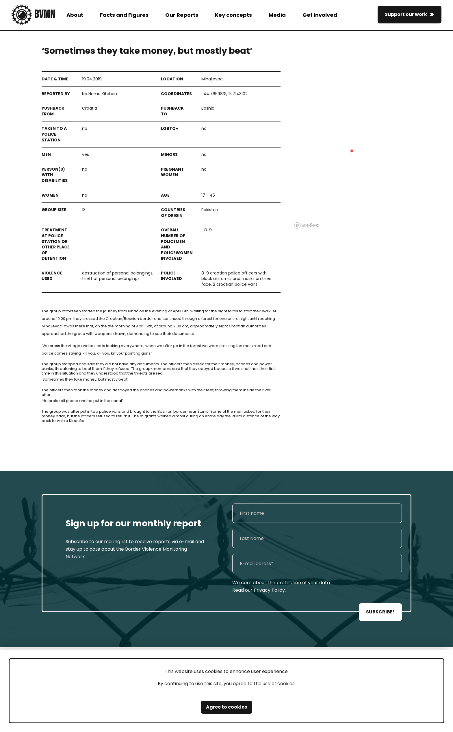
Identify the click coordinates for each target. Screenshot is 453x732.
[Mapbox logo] (306, 225)
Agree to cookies (226, 707)
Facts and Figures (124, 15)
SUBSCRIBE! (380, 612)
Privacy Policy (269, 590)
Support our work (406, 14)
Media (277, 15)
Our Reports (181, 15)
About (74, 15)
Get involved (319, 15)
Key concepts (233, 15)
